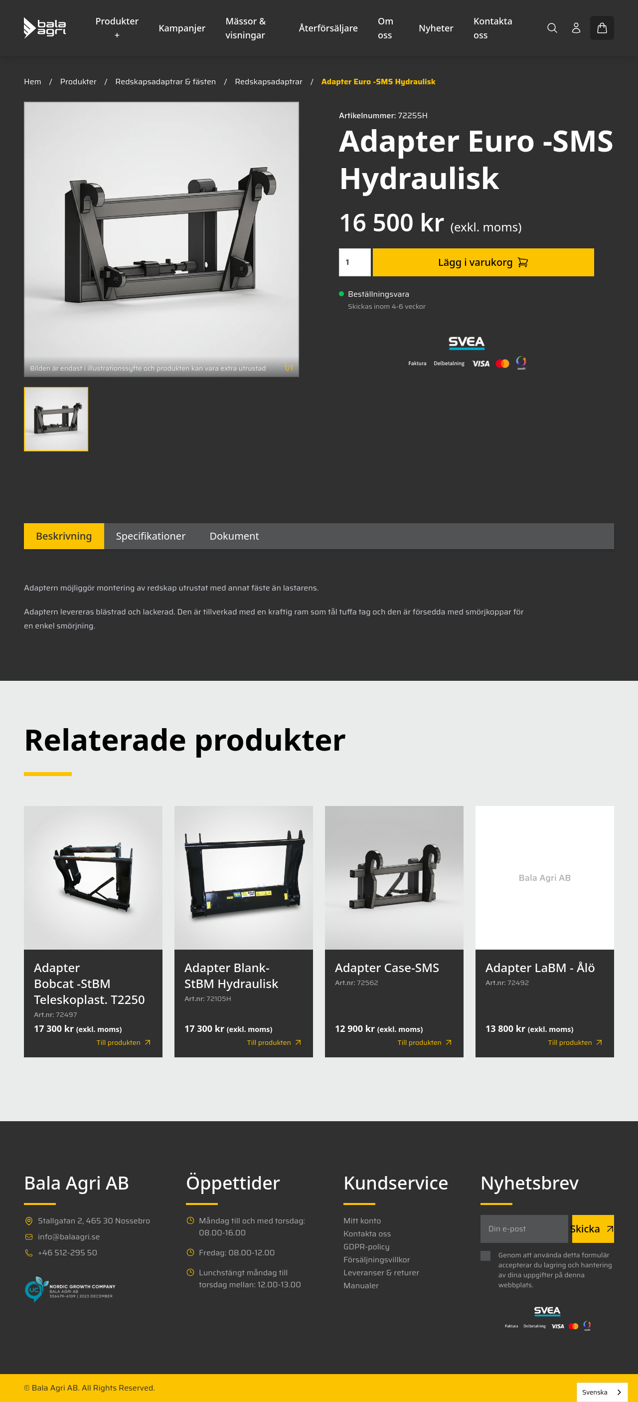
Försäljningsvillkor (376, 1260)
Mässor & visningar (245, 28)
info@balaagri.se (69, 1237)
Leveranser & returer (381, 1273)
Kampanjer (182, 28)
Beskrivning (64, 536)
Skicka (593, 1228)
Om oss (385, 28)
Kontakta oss (493, 28)
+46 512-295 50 (67, 1253)
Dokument (234, 536)
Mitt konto (362, 1221)
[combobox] (602, 1392)
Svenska (595, 1392)
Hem (32, 81)
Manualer (361, 1286)
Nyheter (436, 28)
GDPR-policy (366, 1247)
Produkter (78, 81)
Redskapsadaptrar (269, 81)
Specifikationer (151, 536)
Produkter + (117, 28)
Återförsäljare (328, 28)
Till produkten (125, 1042)
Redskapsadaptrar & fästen (165, 81)
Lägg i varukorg (483, 262)
